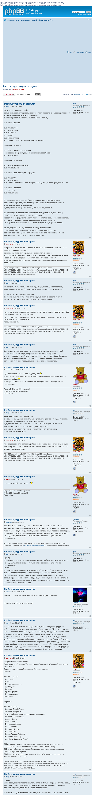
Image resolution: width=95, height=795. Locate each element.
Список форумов (12, 20)
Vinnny (21, 89)
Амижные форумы (28, 20)
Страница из (78, 94)
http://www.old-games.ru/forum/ (34, 545)
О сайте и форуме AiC (44, 20)
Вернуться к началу (90, 237)
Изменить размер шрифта (89, 19)
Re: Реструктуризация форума (19, 241)
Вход (89, 52)
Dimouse (9, 522)
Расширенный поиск (84, 14)
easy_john (9, 244)
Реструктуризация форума (20, 86)
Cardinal (9, 592)
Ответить (9, 94)
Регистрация (80, 52)
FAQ (71, 52)
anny (7, 106)
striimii (15, 89)
